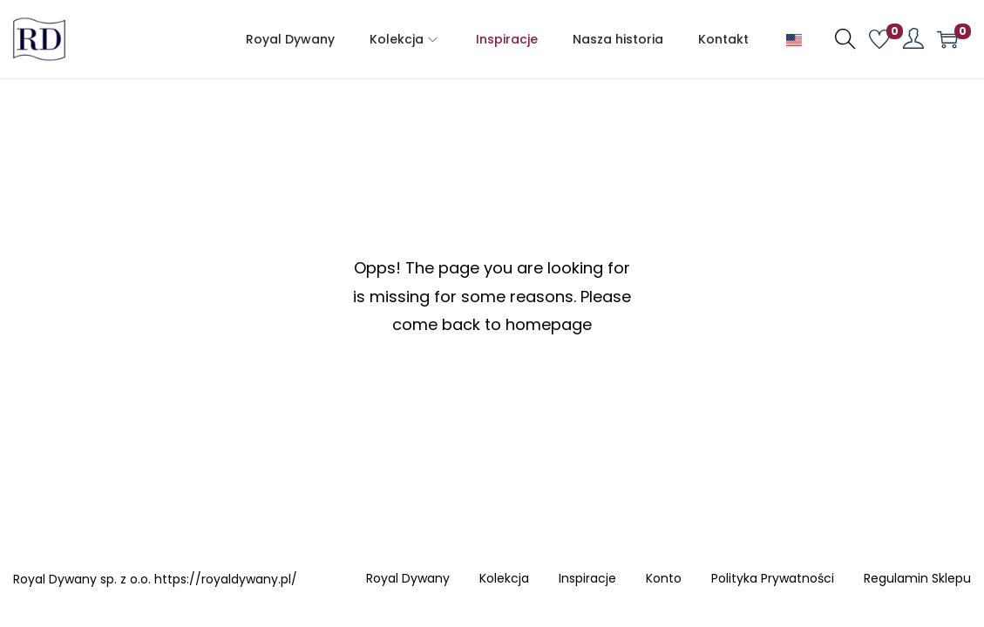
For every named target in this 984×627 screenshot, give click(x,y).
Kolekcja (504, 579)
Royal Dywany (408, 579)
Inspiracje (587, 579)
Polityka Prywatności (772, 579)
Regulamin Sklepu (917, 579)
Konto (664, 579)
